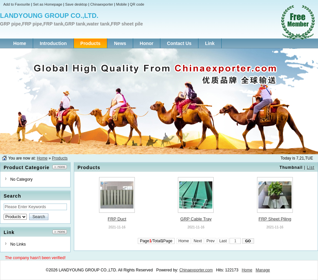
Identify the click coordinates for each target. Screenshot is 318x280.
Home (42, 158)
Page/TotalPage (156, 241)
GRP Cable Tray (195, 218)
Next (197, 241)
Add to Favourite (16, 4)
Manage (263, 270)
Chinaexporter (101, 4)
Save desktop (76, 4)
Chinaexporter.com (196, 270)
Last (223, 241)
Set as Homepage (47, 4)
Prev (210, 241)
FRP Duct (117, 218)
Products (60, 158)
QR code (137, 4)
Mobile (121, 4)
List (310, 167)
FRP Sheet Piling (274, 218)
